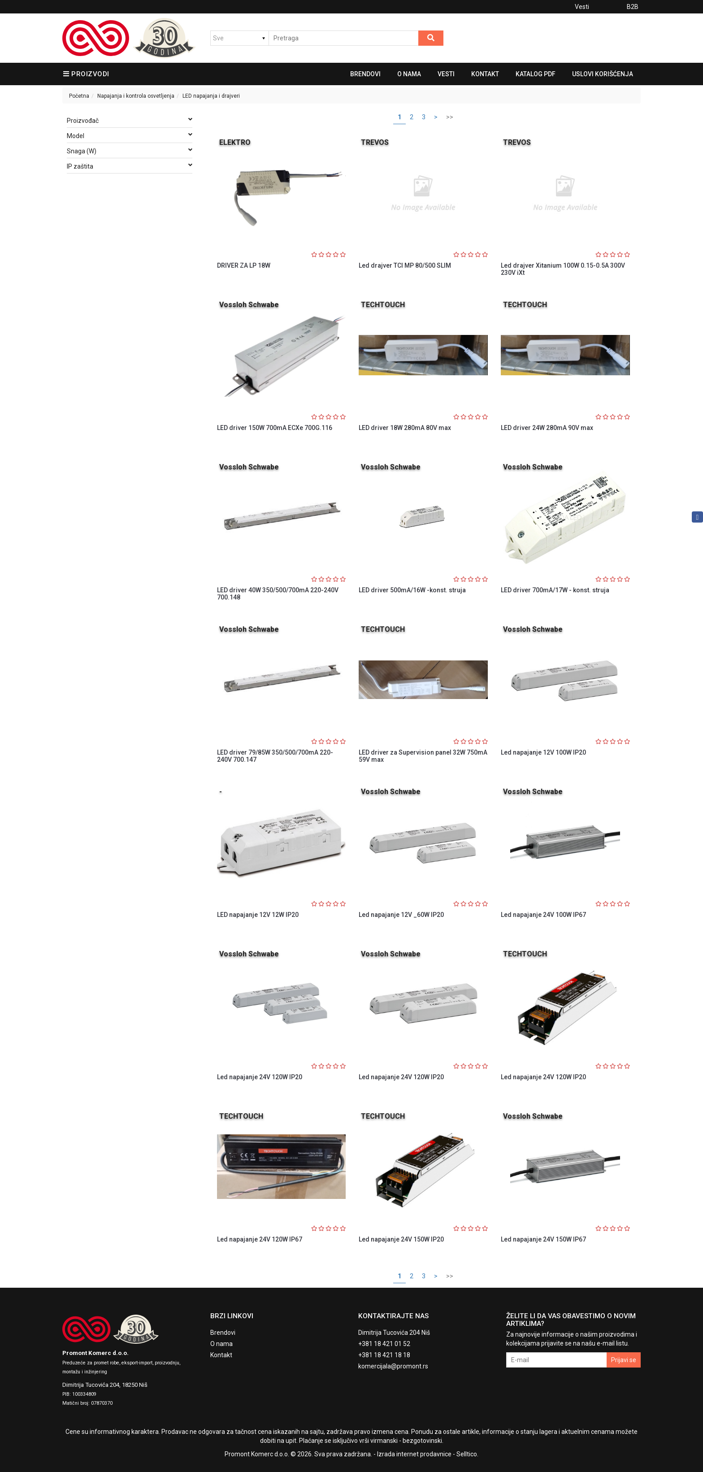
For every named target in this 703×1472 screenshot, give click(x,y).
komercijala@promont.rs (393, 1366)
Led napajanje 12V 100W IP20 (543, 752)
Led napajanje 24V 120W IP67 (259, 1239)
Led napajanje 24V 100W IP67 (543, 914)
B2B (632, 6)
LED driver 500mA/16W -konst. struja (412, 590)
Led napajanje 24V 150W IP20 (401, 1239)
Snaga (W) (129, 151)
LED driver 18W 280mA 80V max (405, 427)
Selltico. (467, 1454)
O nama (409, 74)
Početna (79, 96)
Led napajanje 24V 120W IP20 (259, 1077)
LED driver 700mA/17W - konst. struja (555, 590)
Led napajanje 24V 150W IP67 (543, 1239)
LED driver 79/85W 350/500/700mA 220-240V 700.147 (275, 756)
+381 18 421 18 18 (384, 1355)
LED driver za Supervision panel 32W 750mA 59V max (423, 756)
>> (449, 117)
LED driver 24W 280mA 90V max (547, 427)
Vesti (582, 6)
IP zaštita (129, 166)
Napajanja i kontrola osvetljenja (135, 96)
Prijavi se (623, 1359)
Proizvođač (129, 120)
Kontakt (485, 74)
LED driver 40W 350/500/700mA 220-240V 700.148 (277, 593)
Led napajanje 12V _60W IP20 (401, 914)
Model (129, 135)
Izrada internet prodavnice (414, 1454)
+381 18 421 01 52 (384, 1343)
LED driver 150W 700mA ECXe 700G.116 (274, 427)
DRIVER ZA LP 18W (243, 265)
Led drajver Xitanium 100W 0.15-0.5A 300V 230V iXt (563, 269)
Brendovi (365, 74)
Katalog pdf (535, 74)
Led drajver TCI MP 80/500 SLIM (405, 265)
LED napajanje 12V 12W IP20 (258, 914)
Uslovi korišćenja (602, 74)
